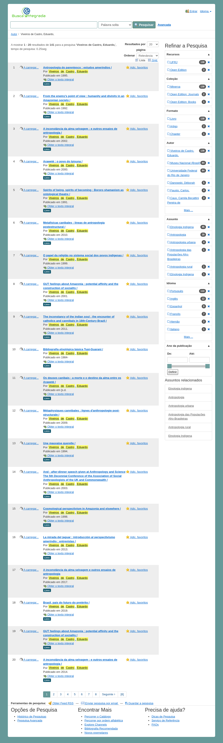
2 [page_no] (53, 694)
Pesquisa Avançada (29, 720)
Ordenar (129, 55)
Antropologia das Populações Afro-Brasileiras (186, 416)
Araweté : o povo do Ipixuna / (63, 161)
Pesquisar (144, 25)
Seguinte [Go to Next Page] (108, 694)
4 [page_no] (68, 694)
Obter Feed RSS (61, 703)
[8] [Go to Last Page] (122, 694)
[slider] (169, 366)
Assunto (172, 219)
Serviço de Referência (165, 720)
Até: (192, 353)
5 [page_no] (75, 694)
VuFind (18, 12)
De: (169, 353)
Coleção (172, 78)
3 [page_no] (60, 694)
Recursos (173, 54)
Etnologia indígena (180, 388)
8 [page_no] (96, 694)
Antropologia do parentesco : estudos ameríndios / (77, 67)
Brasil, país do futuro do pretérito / (66, 602)
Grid (153, 60)
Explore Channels (95, 724)
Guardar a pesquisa (139, 703)
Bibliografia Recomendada (101, 728)
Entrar (191, 11)
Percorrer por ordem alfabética (103, 720)
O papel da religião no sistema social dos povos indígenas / (83, 255)
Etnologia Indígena (180, 435)
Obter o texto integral (58, 79)
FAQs (155, 724)
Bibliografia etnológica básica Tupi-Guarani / (73, 349)
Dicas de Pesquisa (163, 716)
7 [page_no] (89, 694)
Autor (14, 34)
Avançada (164, 24)
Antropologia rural (179, 427)
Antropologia (176, 397)
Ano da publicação (179, 345)
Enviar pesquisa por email (100, 703)
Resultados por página (135, 47)
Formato (172, 110)
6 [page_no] (82, 694)
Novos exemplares (96, 732)
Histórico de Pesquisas (31, 716)
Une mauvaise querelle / (59, 443)
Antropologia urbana (181, 405)
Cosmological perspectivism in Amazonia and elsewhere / (82, 508)
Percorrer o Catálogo (97, 716)
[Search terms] (53, 24)
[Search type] (115, 24)
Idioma (205, 11)
